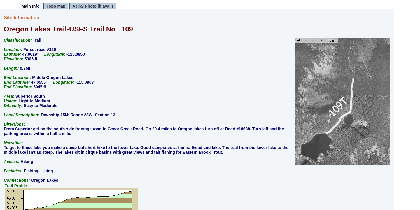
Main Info (30, 6)
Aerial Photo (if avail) (92, 6)
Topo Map (55, 6)
